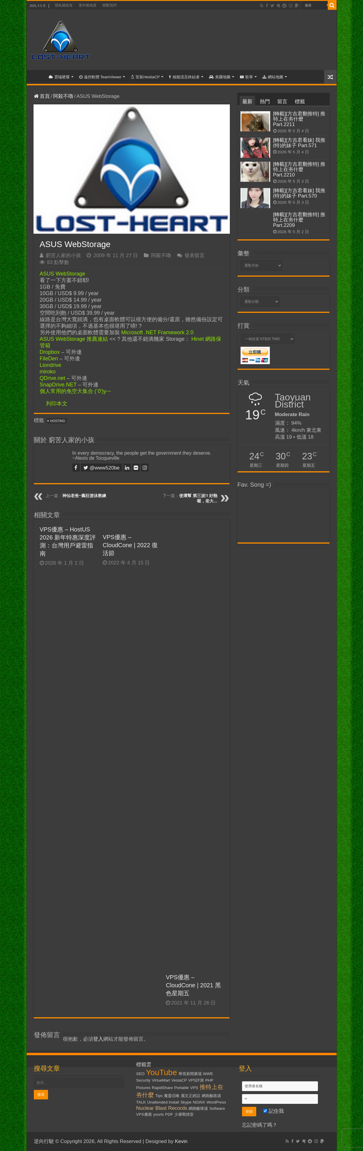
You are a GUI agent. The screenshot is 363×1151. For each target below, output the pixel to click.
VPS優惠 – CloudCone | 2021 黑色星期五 (193, 985)
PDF (169, 1114)
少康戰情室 (184, 1114)
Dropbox (50, 352)
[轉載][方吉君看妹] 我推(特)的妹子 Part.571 (299, 142)
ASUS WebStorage (62, 274)
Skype (185, 1102)
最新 (247, 101)
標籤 (300, 101)
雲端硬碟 (59, 77)
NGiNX (199, 1102)
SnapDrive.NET (58, 385)
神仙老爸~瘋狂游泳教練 (84, 495)
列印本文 (56, 404)
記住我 (273, 1111)
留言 (282, 101)
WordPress (216, 1102)
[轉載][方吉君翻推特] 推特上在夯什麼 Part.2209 (299, 220)
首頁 (37, 76)
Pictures (143, 1087)
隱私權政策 (64, 5)
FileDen (49, 359)
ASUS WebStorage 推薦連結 (74, 339)
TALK (141, 1102)
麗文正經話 (190, 1095)
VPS (194, 1087)
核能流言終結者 (184, 77)
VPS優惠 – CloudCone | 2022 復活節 (130, 545)
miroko (48, 372)
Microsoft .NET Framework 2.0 (157, 332)
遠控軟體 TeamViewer (100, 77)
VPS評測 (196, 1080)
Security (143, 1080)
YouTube (161, 1072)
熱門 (265, 101)
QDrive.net (52, 378)
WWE (208, 1074)
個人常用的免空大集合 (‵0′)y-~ (75, 391)
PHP (209, 1080)
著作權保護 (87, 5)
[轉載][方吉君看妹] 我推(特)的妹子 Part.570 (299, 193)
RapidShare (162, 1087)
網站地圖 (272, 77)
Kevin (181, 1141)
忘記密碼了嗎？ (259, 1125)
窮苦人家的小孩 (63, 255)
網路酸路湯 (211, 1095)
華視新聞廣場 (190, 1074)
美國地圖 (219, 77)
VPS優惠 (144, 1114)
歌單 (246, 77)
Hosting (57, 421)
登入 (98, 1039)
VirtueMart (161, 1080)
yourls (158, 1114)
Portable (181, 1087)
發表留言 (194, 255)
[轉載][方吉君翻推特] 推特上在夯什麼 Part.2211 (299, 119)
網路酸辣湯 (198, 1108)
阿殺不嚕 (63, 96)
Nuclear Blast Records (161, 1108)
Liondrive (50, 365)
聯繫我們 (109, 5)
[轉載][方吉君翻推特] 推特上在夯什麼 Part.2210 (299, 169)
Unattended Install (163, 1102)
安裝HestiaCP (145, 77)
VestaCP (179, 1080)
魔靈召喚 (171, 1095)
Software (217, 1108)
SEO (140, 1074)
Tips (159, 1095)
